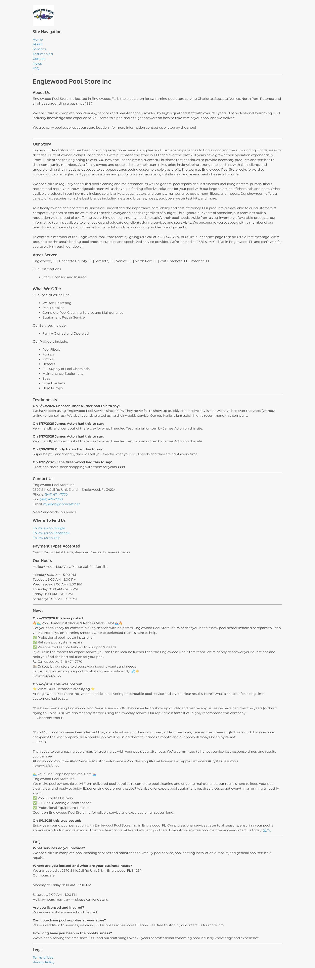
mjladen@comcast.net (61, 504)
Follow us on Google (49, 528)
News (37, 63)
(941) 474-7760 (51, 499)
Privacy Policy (43, 962)
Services (39, 49)
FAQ (36, 68)
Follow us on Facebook (51, 533)
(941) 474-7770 (56, 494)
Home (38, 39)
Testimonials (43, 54)
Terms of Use (43, 957)
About (38, 44)
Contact (39, 59)
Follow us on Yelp (46, 538)
